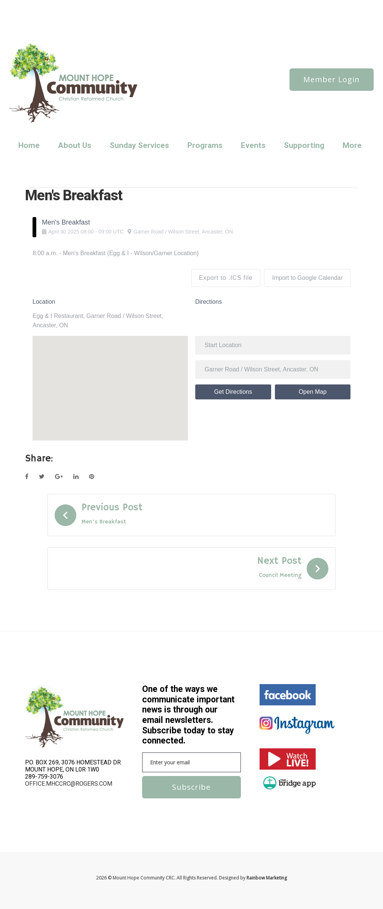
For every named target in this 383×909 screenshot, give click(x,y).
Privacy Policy (149, 6)
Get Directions (233, 392)
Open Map (312, 392)
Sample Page (41, 16)
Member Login (331, 79)
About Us (74, 145)
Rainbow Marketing (266, 878)
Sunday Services (137, 16)
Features (103, 6)
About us (36, 6)
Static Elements (98, 16)
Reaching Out (183, 6)
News (58, 6)
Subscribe (191, 787)
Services (68, 16)
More (352, 145)
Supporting (304, 145)
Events (253, 145)
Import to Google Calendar (307, 278)
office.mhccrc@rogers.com (68, 783)
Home (29, 145)
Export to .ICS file (226, 278)
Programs (205, 145)
